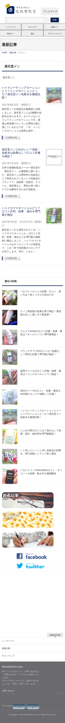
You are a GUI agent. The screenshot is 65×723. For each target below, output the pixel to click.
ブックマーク (50, 11)
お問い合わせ (8, 690)
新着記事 (6, 648)
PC (18, 706)
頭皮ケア (54, 27)
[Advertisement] (32, 598)
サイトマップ (8, 656)
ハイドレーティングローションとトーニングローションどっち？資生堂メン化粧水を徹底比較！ (40, 413)
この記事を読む (11, 137)
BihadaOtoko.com (28, 714)
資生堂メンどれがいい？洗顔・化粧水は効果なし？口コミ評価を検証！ (21, 153)
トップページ (10, 27)
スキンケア (32, 27)
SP (33, 706)
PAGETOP (55, 635)
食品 (32, 34)
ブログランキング (54, 34)
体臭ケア (10, 34)
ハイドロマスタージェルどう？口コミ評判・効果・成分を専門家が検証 (21, 211)
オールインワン (26, 222)
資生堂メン (26, 105)
